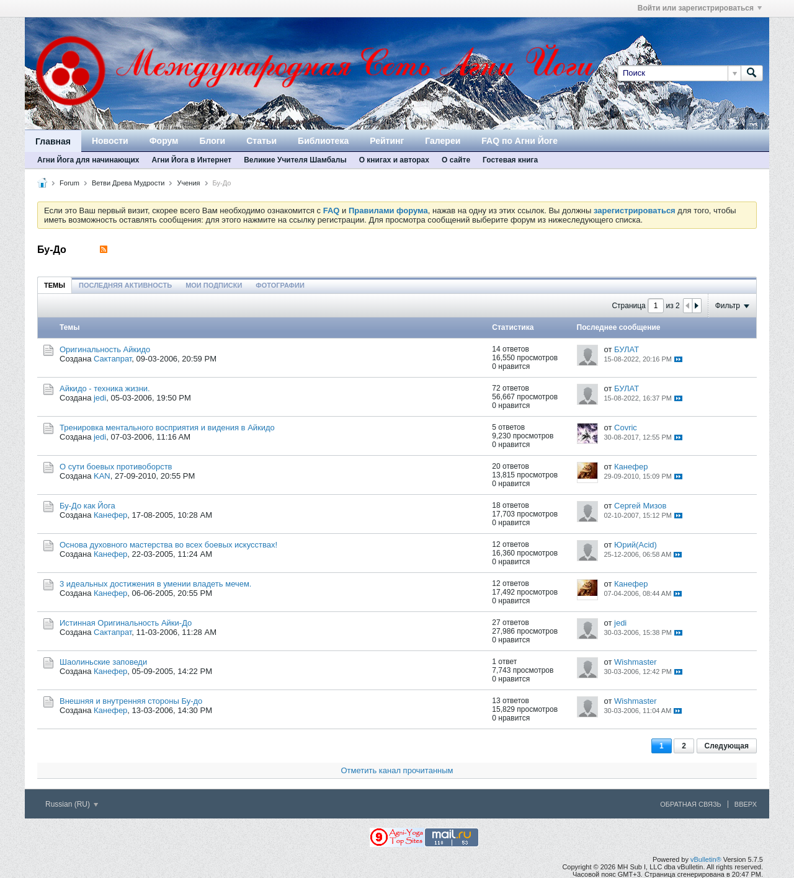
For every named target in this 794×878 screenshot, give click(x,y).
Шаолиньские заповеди (103, 662)
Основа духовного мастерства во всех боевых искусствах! (168, 544)
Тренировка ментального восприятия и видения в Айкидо (167, 427)
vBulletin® (705, 859)
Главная (53, 141)
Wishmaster (635, 662)
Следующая (727, 746)
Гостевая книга (510, 160)
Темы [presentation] (54, 285)
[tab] (54, 285)
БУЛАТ (626, 349)
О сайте (456, 160)
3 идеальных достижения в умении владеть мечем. (155, 583)
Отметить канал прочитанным (397, 770)
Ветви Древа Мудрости (128, 183)
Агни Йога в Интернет (191, 160)
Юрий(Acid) (635, 544)
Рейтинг (387, 141)
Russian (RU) (71, 804)
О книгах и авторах (394, 160)
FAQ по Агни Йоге (519, 141)
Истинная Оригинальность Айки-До (126, 622)
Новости (110, 141)
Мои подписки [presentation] (213, 285)
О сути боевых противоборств (116, 466)
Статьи (261, 141)
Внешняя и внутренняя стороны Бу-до (131, 701)
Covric (625, 427)
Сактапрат (113, 358)
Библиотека (323, 141)
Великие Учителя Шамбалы (295, 160)
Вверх (745, 804)
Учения (188, 183)
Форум (164, 141)
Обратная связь (690, 804)
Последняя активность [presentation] (125, 285)
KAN (102, 476)
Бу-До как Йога (87, 505)
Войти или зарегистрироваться (700, 8)
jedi (100, 397)
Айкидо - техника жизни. (105, 388)
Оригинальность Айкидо (105, 349)
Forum (69, 183)
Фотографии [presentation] (280, 285)
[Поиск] (679, 73)
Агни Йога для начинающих (88, 160)
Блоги (212, 141)
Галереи (442, 141)
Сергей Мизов (640, 505)
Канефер (631, 466)
